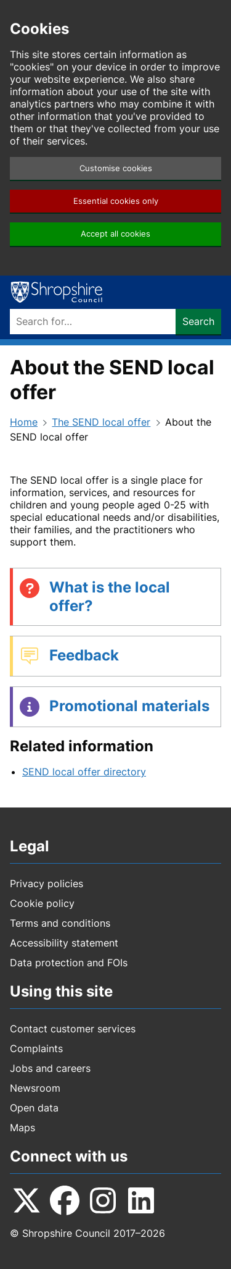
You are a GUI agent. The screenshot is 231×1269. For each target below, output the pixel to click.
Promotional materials (129, 706)
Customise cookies (115, 168)
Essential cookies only (115, 201)
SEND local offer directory (84, 771)
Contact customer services (73, 1028)
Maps (22, 1127)
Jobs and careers (50, 1068)
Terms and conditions (60, 923)
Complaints (36, 1048)
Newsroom (35, 1088)
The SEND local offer (101, 422)
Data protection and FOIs (69, 962)
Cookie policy (42, 903)
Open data (34, 1108)
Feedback (84, 655)
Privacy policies (46, 883)
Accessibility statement (64, 943)
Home (24, 422)
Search (198, 321)
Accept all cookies (115, 233)
